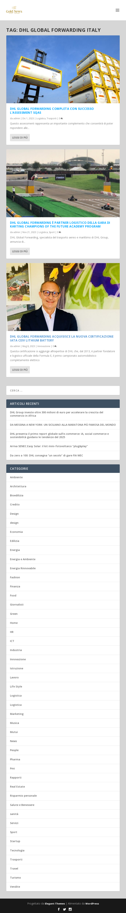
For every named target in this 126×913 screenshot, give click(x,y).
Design (14, 513)
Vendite (15, 886)
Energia (15, 550)
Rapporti (15, 777)
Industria (16, 650)
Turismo (15, 877)
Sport (52, 232)
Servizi (14, 823)
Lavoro (14, 677)
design (14, 522)
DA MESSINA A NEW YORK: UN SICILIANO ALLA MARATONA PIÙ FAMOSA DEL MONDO (63, 424)
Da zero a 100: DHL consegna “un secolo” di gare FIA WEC (46, 455)
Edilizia (14, 541)
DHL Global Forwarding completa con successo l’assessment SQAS (52, 111)
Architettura (18, 486)
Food (13, 595)
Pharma (15, 759)
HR (12, 632)
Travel (14, 868)
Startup (15, 841)
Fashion (15, 577)
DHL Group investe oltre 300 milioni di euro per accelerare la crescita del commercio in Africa (56, 414)
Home (14, 623)
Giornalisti (17, 604)
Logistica (41, 118)
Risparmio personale (23, 795)
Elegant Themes (55, 903)
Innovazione (43, 346)
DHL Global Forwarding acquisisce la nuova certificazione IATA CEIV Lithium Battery (61, 338)
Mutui (14, 732)
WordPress (92, 903)
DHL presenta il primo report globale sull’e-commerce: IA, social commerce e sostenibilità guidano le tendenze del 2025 (59, 435)
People (14, 750)
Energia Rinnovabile (23, 568)
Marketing (17, 714)
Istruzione (16, 668)
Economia (16, 532)
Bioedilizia (16, 495)
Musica (14, 723)
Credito (15, 504)
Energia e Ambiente (22, 559)
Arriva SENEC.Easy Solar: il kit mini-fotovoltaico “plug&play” (49, 446)
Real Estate (17, 786)
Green (14, 614)
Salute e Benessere (22, 805)
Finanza (15, 586)
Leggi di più (20, 137)
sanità (14, 814)
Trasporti (52, 118)
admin (16, 118)
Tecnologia (17, 850)
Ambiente (16, 477)
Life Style (16, 686)
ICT (12, 641)
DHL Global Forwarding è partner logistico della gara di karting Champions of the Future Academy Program (60, 224)
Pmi (12, 768)
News (13, 741)
